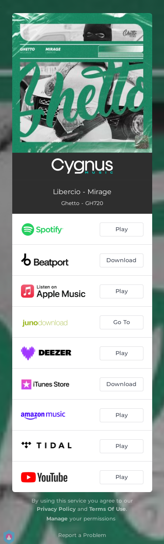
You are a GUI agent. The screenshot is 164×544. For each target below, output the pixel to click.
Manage (57, 518)
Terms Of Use (107, 509)
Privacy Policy (56, 509)
